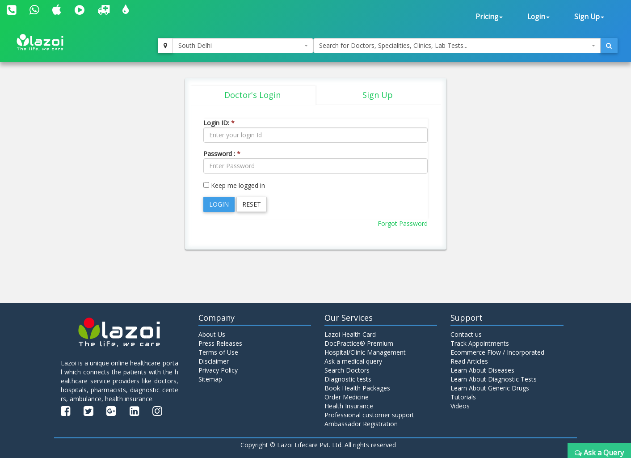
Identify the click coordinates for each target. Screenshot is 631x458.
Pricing (489, 16)
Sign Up (589, 16)
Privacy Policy (218, 370)
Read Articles (469, 361)
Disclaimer (213, 361)
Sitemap (210, 379)
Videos (460, 406)
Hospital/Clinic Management (365, 352)
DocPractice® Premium (358, 343)
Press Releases (220, 343)
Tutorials (463, 397)
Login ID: (219, 123)
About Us (211, 334)
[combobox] (242, 45)
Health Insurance (348, 406)
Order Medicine (346, 397)
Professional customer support (369, 415)
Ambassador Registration (361, 424)
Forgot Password (403, 223)
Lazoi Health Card (350, 334)
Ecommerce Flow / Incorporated (497, 352)
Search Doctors (347, 370)
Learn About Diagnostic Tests (493, 379)
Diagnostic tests (347, 379)
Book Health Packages (357, 388)
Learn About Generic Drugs (489, 388)
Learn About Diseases (482, 370)
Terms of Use (218, 352)
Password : (221, 153)
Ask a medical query (353, 361)
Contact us (466, 334)
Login (538, 16)
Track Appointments (479, 343)
